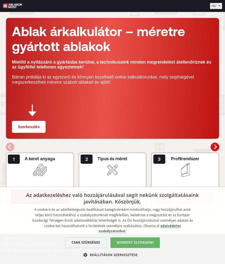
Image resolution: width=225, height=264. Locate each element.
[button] (112, 254)
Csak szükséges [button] (86, 242)
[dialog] (112, 225)
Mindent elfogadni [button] (135, 242)
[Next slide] (215, 147)
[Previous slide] (10, 147)
